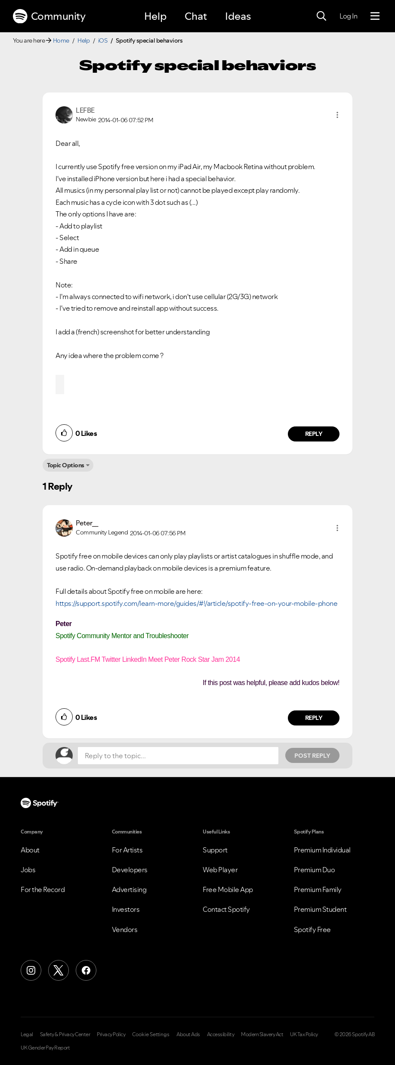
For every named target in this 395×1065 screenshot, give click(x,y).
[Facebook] (86, 970)
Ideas (238, 16)
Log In (348, 16)
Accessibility (221, 1034)
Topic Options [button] (65, 465)
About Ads (188, 1034)
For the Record (43, 889)
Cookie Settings (151, 1034)
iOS (103, 40)
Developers (130, 869)
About (30, 850)
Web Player (220, 869)
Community (49, 16)
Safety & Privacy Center (65, 1034)
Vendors (125, 929)
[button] (337, 114)
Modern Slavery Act (262, 1034)
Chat (196, 16)
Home (61, 40)
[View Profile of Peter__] (87, 523)
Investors (126, 909)
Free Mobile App (228, 889)
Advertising (129, 889)
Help (155, 16)
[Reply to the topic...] (178, 755)
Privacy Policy (111, 1034)
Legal (27, 1034)
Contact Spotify (226, 909)
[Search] (321, 16)
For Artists (127, 850)
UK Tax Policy (304, 1034)
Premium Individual (322, 850)
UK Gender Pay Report (45, 1047)
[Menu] (375, 16)
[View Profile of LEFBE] (85, 110)
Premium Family (318, 889)
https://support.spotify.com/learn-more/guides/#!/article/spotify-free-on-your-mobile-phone (196, 603)
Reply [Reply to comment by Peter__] (314, 717)
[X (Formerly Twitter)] (58, 970)
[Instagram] (31, 970)
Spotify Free (312, 929)
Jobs (28, 869)
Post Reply (312, 755)
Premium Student (320, 909)
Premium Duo (314, 869)
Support (215, 850)
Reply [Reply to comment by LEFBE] (314, 433)
